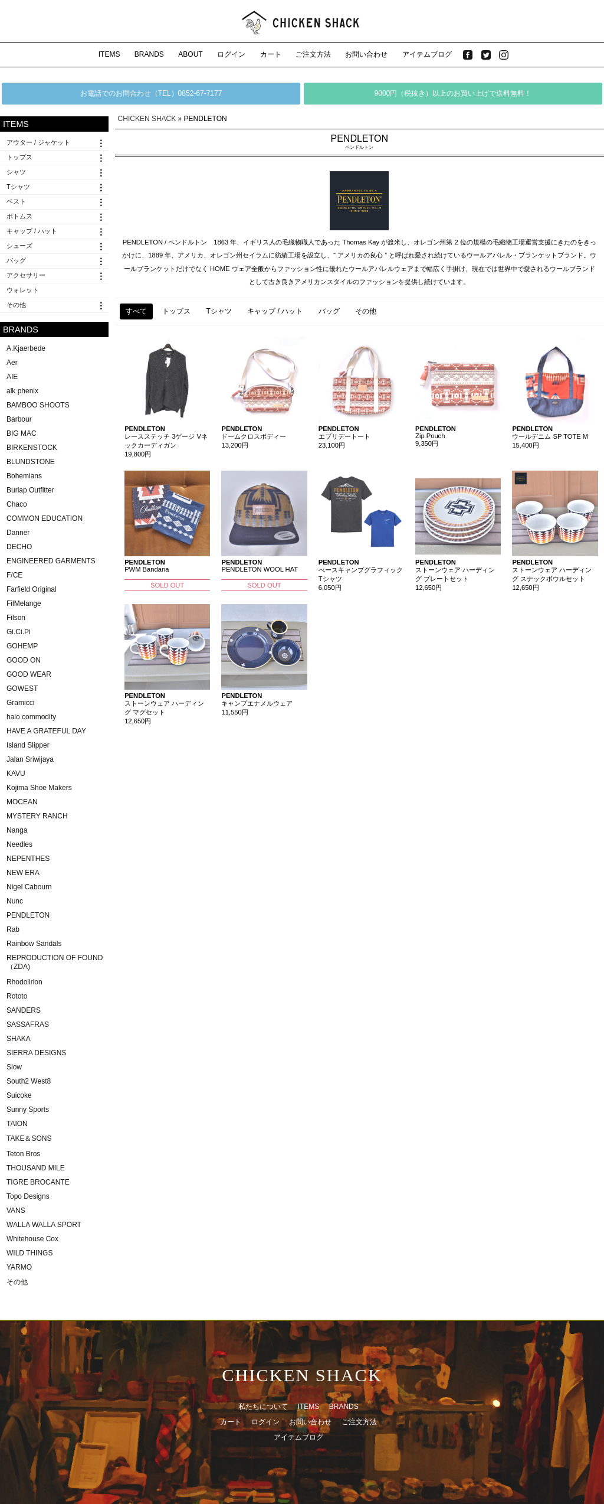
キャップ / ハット (31, 230)
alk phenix (22, 391)
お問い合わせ (366, 54)
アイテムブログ (427, 54)
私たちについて (263, 1406)
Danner (17, 532)
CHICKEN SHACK (147, 119)
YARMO (19, 1267)
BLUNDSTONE (30, 462)
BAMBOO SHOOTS (38, 405)
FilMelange (23, 603)
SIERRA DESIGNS (36, 1053)
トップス (19, 157)
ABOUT (190, 54)
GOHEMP (22, 646)
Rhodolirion (24, 982)
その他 (16, 304)
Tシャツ (18, 186)
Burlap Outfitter (30, 490)
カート (270, 54)
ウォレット (22, 289)
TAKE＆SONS (28, 1138)
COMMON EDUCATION (44, 518)
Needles (19, 844)
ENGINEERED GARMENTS (51, 561)
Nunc (14, 901)
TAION (17, 1124)
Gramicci (20, 703)
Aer (12, 362)
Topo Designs (28, 1196)
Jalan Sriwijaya (30, 759)
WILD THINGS (29, 1253)
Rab (12, 929)
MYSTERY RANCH (37, 816)
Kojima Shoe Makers (39, 788)
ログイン (231, 54)
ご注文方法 (313, 54)
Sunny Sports (27, 1109)
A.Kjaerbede (25, 348)
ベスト (16, 201)
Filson (15, 618)
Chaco (16, 504)
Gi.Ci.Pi (18, 632)
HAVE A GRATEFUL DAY (46, 731)
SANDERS (23, 1010)
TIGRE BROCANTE (38, 1182)
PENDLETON (28, 915)
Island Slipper (28, 745)
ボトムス (19, 216)
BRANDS (149, 54)
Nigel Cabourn (29, 887)
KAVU (15, 773)
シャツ (16, 171)
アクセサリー (25, 275)
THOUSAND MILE (35, 1168)
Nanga (16, 830)
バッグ (16, 260)
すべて (136, 311)
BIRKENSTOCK (31, 447)
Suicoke (19, 1095)
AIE (12, 377)
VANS (15, 1210)
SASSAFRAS (27, 1024)
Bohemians (24, 476)
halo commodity (31, 717)
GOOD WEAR (28, 674)
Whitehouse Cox (32, 1239)
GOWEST (22, 688)
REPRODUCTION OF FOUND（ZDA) (54, 962)
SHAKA (18, 1039)
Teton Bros (23, 1154)
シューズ (19, 245)
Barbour (19, 419)
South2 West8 (28, 1081)
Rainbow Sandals (33, 943)
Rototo (16, 996)
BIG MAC (21, 433)
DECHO (19, 547)
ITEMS (109, 54)
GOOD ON (23, 660)
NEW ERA (23, 873)
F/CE (14, 575)
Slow (14, 1067)
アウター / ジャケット (38, 142)
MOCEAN (22, 802)
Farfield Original (31, 589)
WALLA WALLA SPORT (43, 1225)
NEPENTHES (28, 858)
